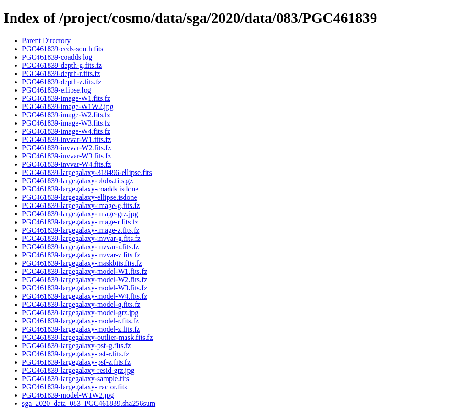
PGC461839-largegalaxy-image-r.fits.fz (80, 222)
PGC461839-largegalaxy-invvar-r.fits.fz (80, 247)
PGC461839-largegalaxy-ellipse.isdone (79, 197)
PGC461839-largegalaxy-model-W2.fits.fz (84, 280)
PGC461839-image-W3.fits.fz (66, 123)
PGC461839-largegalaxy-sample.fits (75, 378)
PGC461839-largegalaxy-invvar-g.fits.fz (81, 238)
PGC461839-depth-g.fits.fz (62, 65)
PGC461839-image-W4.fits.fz (66, 131)
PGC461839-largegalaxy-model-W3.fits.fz (84, 288)
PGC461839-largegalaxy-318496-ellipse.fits (87, 172)
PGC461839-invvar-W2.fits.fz (66, 148)
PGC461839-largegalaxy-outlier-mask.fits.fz (87, 337)
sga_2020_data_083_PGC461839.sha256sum (88, 403)
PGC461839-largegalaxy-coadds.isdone (80, 189)
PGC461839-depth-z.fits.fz (61, 82)
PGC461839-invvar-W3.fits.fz (66, 156)
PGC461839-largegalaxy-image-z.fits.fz (81, 230)
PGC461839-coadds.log (57, 57)
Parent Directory (46, 40)
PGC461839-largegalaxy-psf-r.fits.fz (75, 354)
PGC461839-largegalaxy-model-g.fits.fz (81, 304)
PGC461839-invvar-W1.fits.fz (66, 139)
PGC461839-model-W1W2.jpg (68, 395)
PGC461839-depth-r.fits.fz (61, 73)
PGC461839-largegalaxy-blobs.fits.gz (77, 181)
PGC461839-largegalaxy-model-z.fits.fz (81, 329)
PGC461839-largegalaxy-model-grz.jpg (80, 313)
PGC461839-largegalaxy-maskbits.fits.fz (82, 263)
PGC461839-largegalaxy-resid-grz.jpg (78, 370)
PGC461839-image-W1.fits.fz (66, 98)
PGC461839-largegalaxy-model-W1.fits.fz (84, 271)
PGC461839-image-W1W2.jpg (68, 106)
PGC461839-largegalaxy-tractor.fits (74, 387)
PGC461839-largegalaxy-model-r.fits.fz (80, 321)
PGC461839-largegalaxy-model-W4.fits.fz (84, 296)
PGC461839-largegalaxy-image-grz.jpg (80, 214)
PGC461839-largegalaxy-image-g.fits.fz (81, 205)
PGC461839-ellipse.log (56, 90)
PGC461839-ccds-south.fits (62, 49)
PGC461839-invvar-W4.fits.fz (66, 164)
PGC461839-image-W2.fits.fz (66, 115)
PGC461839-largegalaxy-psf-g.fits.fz (76, 345)
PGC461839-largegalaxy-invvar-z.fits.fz (81, 255)
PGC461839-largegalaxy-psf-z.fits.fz (76, 362)
